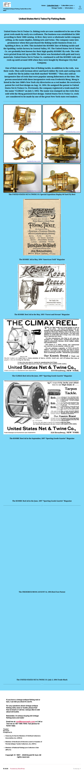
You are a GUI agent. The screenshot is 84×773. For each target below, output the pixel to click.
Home (43, 5)
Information (69, 8)
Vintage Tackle (56, 8)
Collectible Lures (67, 5)
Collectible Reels (52, 5)
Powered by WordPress (17, 768)
